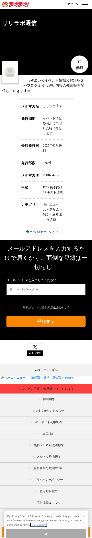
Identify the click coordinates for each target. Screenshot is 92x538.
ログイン (73, 4)
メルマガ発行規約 (48, 456)
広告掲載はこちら (48, 502)
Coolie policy (39, 532)
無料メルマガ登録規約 (38, 307)
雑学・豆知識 (52, 377)
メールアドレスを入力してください (31, 280)
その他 (68, 377)
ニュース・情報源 (28, 377)
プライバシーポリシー (48, 479)
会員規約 (48, 433)
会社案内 (48, 399)
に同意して (46, 307)
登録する (46, 321)
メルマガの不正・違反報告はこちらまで (46, 389)
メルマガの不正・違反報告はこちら (48, 514)
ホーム (9, 377)
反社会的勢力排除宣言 (48, 468)
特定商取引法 (48, 491)
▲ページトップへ (46, 370)
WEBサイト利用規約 (48, 422)
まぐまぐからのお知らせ (48, 410)
